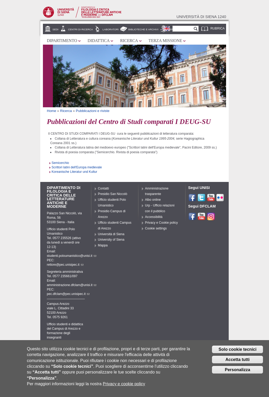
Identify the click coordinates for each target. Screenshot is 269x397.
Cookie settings (156, 228)
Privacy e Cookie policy (161, 222)
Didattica (99, 40)
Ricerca (129, 40)
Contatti (103, 188)
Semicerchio (60, 163)
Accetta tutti (237, 361)
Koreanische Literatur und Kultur (74, 172)
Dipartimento (62, 40)
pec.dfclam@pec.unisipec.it (68, 294)
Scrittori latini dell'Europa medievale (77, 167)
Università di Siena (111, 234)
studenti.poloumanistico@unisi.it (71, 256)
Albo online (153, 200)
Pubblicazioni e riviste (92, 111)
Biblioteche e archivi (143, 29)
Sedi (56, 29)
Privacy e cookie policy (124, 385)
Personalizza (237, 371)
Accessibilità (153, 217)
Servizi (173, 29)
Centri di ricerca (80, 29)
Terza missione (165, 40)
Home (51, 111)
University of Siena (111, 239)
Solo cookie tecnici (237, 351)
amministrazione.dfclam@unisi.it (71, 285)
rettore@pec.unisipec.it (65, 264)
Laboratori (111, 29)
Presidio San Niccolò (112, 194)
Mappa (103, 245)
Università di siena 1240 (201, 17)
